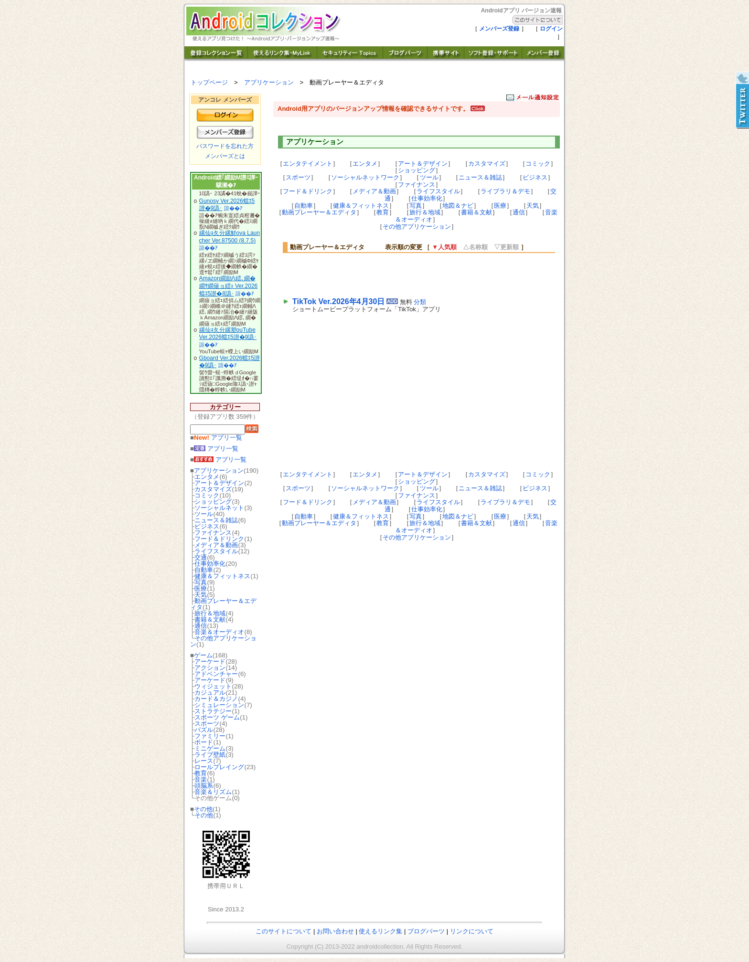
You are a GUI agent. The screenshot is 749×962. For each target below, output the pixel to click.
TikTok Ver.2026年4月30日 (338, 301)
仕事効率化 (209, 563)
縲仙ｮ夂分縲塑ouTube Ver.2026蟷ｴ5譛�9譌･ (228, 334)
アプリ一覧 (218, 437)
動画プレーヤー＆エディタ (223, 604)
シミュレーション (219, 704)
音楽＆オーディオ (219, 631)
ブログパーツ (426, 931)
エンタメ (206, 476)
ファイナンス (213, 532)
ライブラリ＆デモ (505, 191)
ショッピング (213, 501)
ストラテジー (213, 711)
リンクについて (471, 931)
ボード (203, 742)
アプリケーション (269, 82)
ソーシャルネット (219, 507)
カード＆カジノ (216, 698)
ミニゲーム (209, 748)
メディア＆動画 (216, 545)
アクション (209, 667)
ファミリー (209, 736)
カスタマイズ (213, 489)
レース (203, 760)
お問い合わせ (335, 931)
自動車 (203, 569)
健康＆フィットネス (222, 576)
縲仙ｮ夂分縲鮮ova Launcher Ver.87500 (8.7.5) (229, 237)
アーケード (209, 661)
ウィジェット (213, 686)
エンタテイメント (307, 163)
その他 (203, 809)
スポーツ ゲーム (217, 717)
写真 (200, 582)
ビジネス (206, 526)
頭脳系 (203, 785)
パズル (203, 729)
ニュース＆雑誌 (216, 520)
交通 (200, 557)
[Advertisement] (404, 274)
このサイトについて (283, 931)
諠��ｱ (233, 208)
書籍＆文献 (209, 619)
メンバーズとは (225, 156)
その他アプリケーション (223, 641)
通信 (200, 625)
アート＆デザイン (219, 482)
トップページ (209, 82)
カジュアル (209, 692)
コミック (206, 495)
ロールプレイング (219, 767)
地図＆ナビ (457, 205)
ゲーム (203, 655)
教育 (200, 773)
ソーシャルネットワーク (365, 177)
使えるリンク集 (380, 931)
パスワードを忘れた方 (225, 146)
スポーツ (206, 723)
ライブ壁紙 (209, 754)
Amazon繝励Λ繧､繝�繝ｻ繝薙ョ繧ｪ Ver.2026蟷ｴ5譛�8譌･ (228, 285)
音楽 (200, 779)
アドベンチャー (216, 673)
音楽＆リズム (213, 791)
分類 (420, 302)
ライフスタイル (216, 551)
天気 (200, 594)
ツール (203, 514)
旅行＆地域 (209, 613)
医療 (200, 588)
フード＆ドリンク (219, 538)
